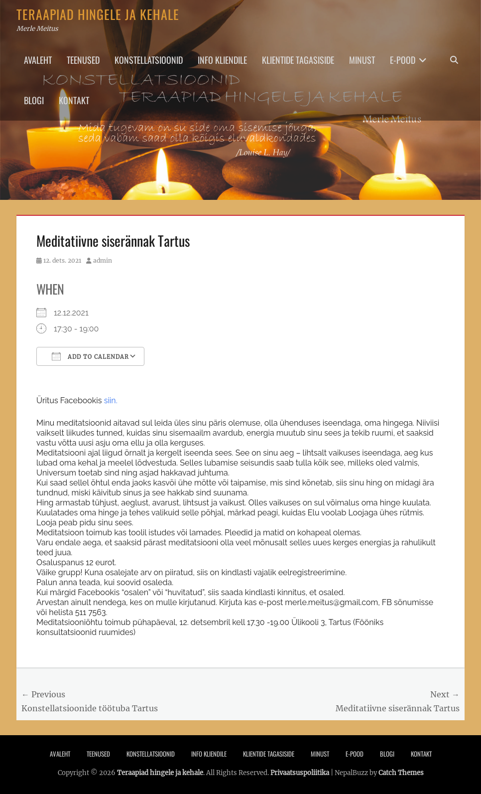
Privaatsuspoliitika (299, 773)
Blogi (34, 100)
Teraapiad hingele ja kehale (97, 14)
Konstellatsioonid (149, 59)
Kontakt (74, 100)
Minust (362, 59)
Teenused (83, 59)
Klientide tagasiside (298, 59)
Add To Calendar (90, 356)
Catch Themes (401, 773)
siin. (111, 400)
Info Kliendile (222, 59)
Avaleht (38, 59)
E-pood (402, 59)
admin (102, 260)
